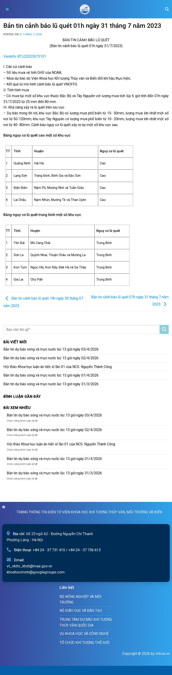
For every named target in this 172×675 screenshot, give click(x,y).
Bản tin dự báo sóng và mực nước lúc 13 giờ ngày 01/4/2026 (51, 375)
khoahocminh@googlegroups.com (36, 572)
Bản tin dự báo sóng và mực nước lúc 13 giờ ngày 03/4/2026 (51, 349)
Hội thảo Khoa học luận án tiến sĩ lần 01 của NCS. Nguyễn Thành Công (57, 367)
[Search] (167, 9)
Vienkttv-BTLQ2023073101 (24, 56)
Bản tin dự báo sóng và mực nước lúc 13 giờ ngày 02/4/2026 (51, 358)
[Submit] (164, 329)
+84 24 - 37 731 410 (49, 550)
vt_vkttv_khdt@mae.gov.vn (29, 566)
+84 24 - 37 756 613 (84, 550)
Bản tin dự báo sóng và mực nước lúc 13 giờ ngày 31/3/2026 (51, 384)
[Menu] (7, 9)
